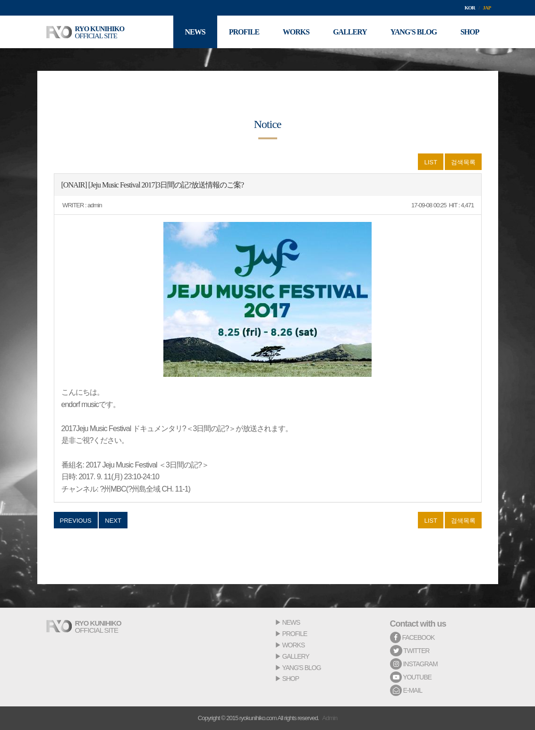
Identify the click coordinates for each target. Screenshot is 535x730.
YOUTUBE (411, 677)
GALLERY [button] (350, 32)
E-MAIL (406, 690)
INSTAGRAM (414, 664)
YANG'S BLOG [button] (414, 32)
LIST (430, 162)
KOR (470, 7)
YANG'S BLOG (301, 667)
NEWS (291, 622)
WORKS (293, 645)
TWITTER (410, 650)
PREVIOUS (76, 520)
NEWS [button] (195, 32)
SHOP (290, 678)
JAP (487, 7)
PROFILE (294, 633)
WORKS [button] (296, 32)
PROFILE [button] (244, 32)
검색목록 (463, 162)
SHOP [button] (469, 32)
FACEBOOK (412, 637)
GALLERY (295, 656)
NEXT (113, 520)
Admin (329, 718)
